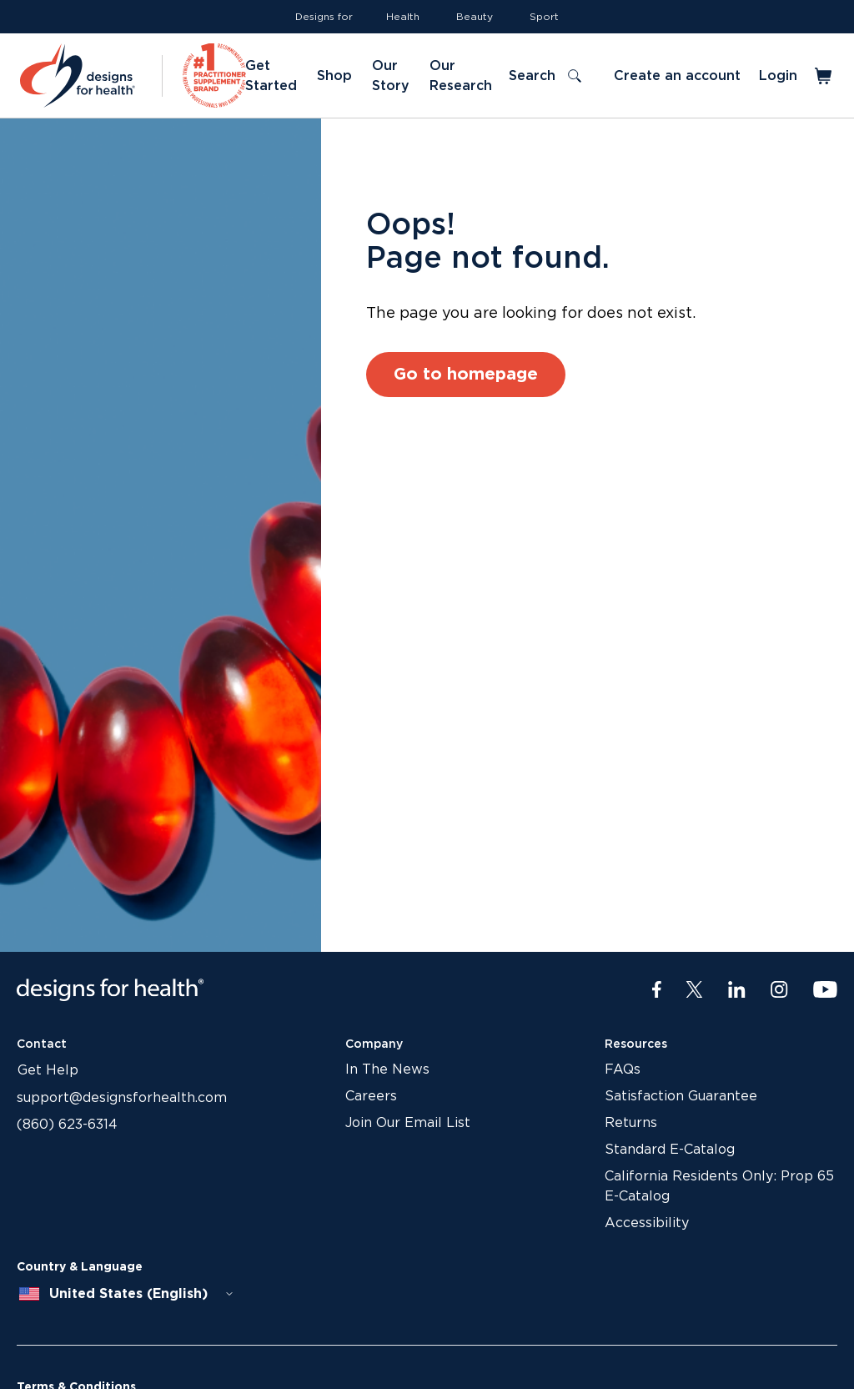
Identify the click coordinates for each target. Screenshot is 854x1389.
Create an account (677, 76)
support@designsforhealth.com (122, 1098)
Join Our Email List (407, 1123)
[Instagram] (779, 990)
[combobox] (127, 1293)
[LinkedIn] (737, 990)
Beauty (474, 17)
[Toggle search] (544, 76)
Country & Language (80, 1267)
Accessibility (647, 1223)
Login (778, 76)
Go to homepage (466, 374)
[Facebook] (656, 990)
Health (402, 17)
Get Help (48, 1070)
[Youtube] (825, 990)
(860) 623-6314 (67, 1124)
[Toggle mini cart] (824, 75)
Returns (631, 1123)
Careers (371, 1096)
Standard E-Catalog (670, 1149)
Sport (544, 17)
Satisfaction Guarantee (681, 1096)
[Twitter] (694, 990)
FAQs (622, 1069)
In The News (387, 1069)
